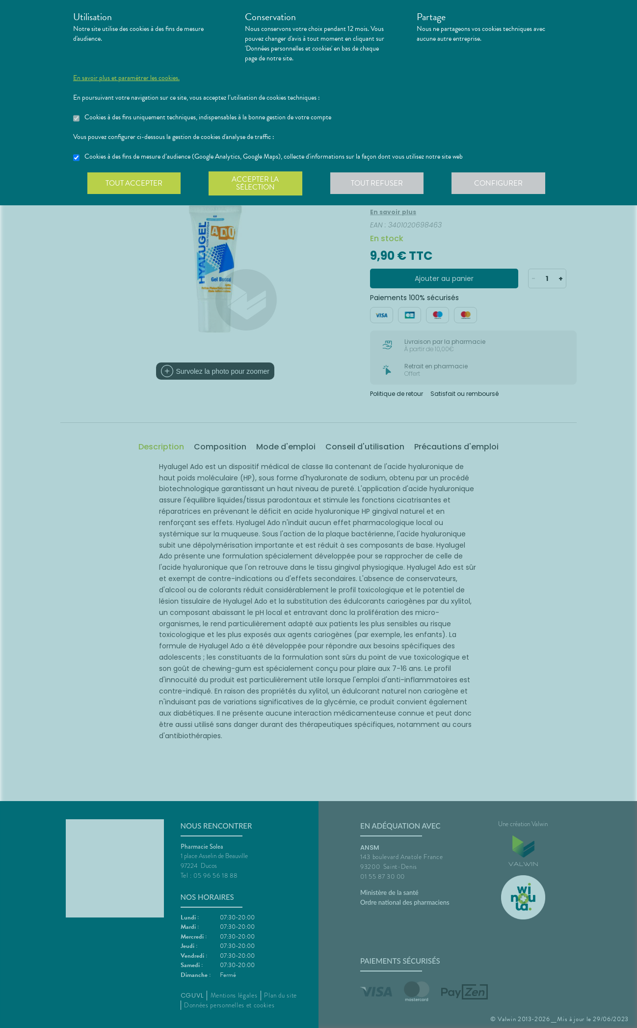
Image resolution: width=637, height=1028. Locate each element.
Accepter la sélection (257, 183)
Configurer (502, 184)
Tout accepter (134, 184)
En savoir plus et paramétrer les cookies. (126, 78)
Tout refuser (380, 184)
